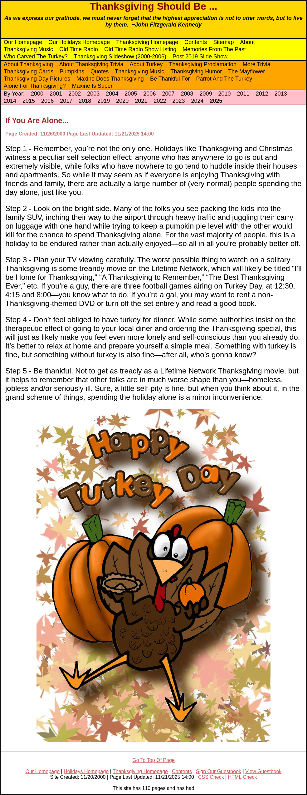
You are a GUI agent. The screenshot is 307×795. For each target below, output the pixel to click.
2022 (160, 101)
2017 (66, 101)
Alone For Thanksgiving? (35, 86)
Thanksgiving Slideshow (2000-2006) (120, 56)
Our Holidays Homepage (79, 42)
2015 (28, 101)
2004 (112, 94)
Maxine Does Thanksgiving (110, 79)
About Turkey (146, 64)
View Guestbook (263, 771)
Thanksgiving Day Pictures (37, 79)
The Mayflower (246, 71)
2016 (47, 101)
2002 (74, 94)
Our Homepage (23, 42)
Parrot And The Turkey (224, 79)
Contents (195, 42)
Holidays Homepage (86, 771)
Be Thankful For (170, 79)
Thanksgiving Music (28, 49)
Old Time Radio (78, 49)
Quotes (99, 71)
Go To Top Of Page (153, 760)
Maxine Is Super (92, 86)
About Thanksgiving (28, 64)
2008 (187, 94)
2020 (122, 101)
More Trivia (256, 64)
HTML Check (242, 777)
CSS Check (211, 777)
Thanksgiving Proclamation (202, 64)
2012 (262, 94)
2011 (243, 94)
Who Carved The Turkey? (36, 56)
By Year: (14, 94)
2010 (224, 94)
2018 (85, 101)
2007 (168, 94)
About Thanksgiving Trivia (91, 64)
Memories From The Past (214, 49)
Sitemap (223, 42)
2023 (178, 101)
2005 (130, 94)
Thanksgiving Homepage (147, 42)
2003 (93, 94)
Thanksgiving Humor (196, 71)
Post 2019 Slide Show (200, 56)
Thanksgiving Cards (28, 71)
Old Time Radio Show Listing (140, 49)
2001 (56, 94)
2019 (103, 101)
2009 (205, 94)
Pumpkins (72, 71)
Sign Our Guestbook (218, 771)
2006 (149, 94)
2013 (281, 94)
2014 (10, 101)
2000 (37, 94)
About (247, 42)
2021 (141, 101)
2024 (197, 101)
